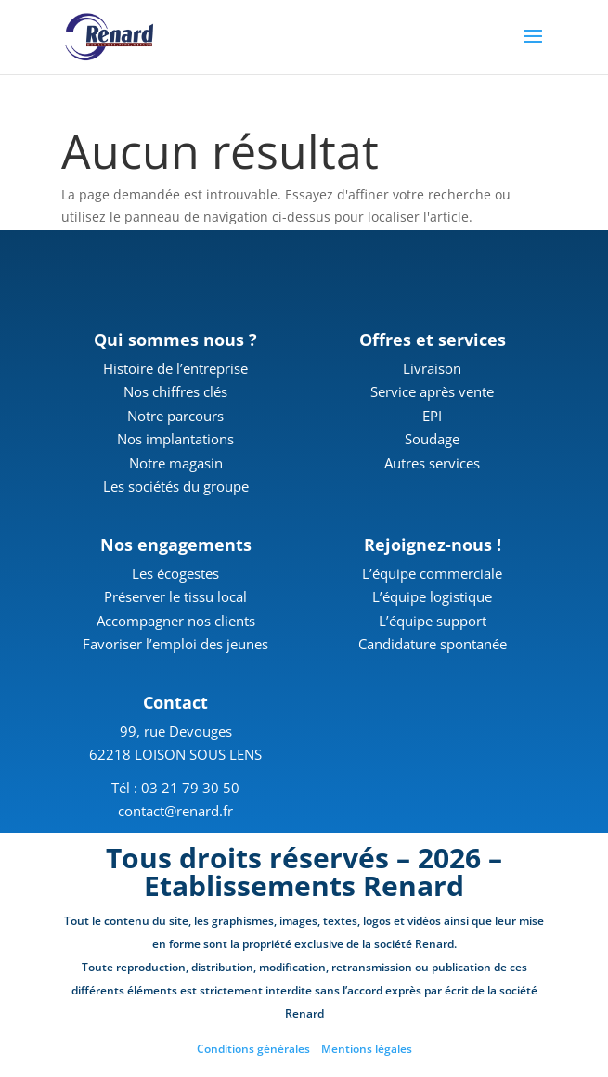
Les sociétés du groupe (176, 486)
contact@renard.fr (175, 810)
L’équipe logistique (432, 596)
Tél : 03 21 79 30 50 (175, 787)
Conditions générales (253, 1049)
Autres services (432, 463)
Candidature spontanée (432, 644)
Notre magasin (176, 463)
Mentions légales (366, 1049)
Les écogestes (175, 573)
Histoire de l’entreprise (175, 368)
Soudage (432, 439)
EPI (432, 415)
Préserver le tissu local (175, 596)
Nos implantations (175, 439)
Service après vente (432, 391)
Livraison (432, 368)
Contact (175, 702)
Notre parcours (175, 415)
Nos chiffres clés (175, 391)
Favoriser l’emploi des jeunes (175, 644)
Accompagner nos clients (176, 620)
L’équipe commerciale (432, 573)
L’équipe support (432, 620)
